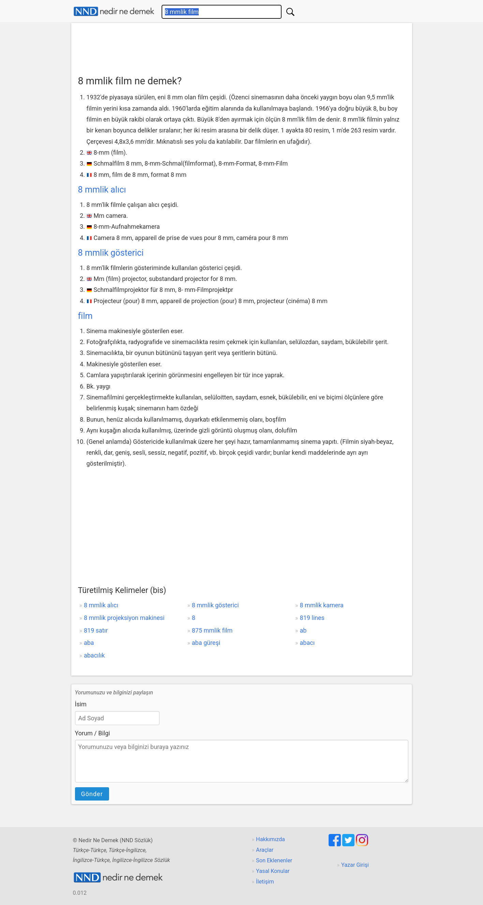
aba (89, 642)
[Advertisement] (241, 47)
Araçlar (264, 850)
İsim (81, 704)
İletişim (265, 881)
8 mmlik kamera (322, 605)
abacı (307, 642)
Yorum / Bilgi (92, 733)
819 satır (96, 630)
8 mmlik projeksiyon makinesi (124, 617)
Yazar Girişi (355, 865)
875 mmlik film (212, 630)
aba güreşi (206, 642)
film (85, 316)
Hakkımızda (270, 839)
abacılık (94, 655)
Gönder (92, 793)
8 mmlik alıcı (102, 190)
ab (303, 630)
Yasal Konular (272, 871)
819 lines (312, 617)
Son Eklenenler (274, 860)
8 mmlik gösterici (111, 253)
